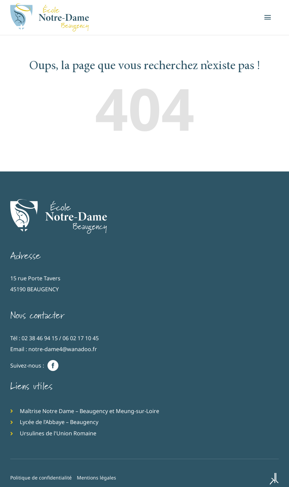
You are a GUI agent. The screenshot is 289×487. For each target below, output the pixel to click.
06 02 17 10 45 (81, 338)
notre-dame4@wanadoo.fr (62, 349)
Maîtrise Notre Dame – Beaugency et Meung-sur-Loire (89, 411)
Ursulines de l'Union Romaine (58, 433)
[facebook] (52, 365)
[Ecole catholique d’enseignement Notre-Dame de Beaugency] (58, 202)
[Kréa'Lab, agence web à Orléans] (274, 480)
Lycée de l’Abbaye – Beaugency (59, 422)
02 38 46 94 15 (40, 338)
